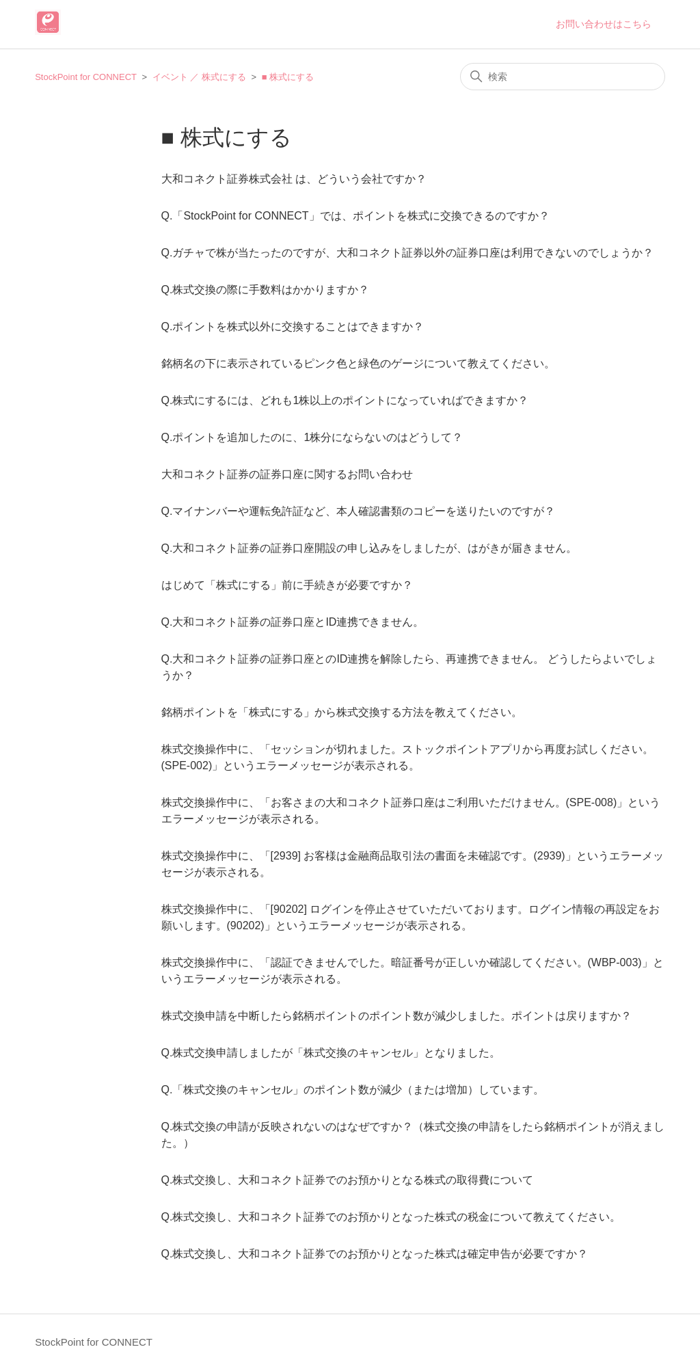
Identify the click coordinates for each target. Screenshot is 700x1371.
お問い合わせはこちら (603, 23)
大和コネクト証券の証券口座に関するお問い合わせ (287, 474)
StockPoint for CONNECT (86, 77)
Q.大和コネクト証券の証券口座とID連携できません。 (293, 622)
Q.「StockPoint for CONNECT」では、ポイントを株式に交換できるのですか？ (355, 216)
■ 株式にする (288, 77)
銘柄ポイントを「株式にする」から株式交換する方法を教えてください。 (341, 712)
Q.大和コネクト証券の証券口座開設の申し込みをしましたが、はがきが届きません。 (369, 548)
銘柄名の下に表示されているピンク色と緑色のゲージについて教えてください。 (358, 363)
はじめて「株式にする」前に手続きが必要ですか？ (287, 585)
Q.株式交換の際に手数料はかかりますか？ (265, 289)
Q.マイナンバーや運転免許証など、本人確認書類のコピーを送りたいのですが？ (358, 511)
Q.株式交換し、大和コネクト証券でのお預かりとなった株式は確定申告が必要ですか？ (375, 1254)
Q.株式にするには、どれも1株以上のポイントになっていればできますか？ (345, 400)
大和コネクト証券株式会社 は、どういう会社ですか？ (294, 179)
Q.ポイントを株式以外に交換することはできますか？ (293, 326)
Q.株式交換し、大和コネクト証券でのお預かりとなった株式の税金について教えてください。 (391, 1217)
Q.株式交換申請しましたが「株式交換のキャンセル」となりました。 (331, 1053)
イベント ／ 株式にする (199, 77)
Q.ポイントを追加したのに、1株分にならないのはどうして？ (312, 437)
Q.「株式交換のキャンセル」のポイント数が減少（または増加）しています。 (353, 1089)
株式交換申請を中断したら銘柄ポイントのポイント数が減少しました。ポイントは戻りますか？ (396, 1016)
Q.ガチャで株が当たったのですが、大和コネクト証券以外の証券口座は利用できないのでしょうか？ (407, 252)
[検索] (562, 76)
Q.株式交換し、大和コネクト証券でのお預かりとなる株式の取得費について (347, 1180)
